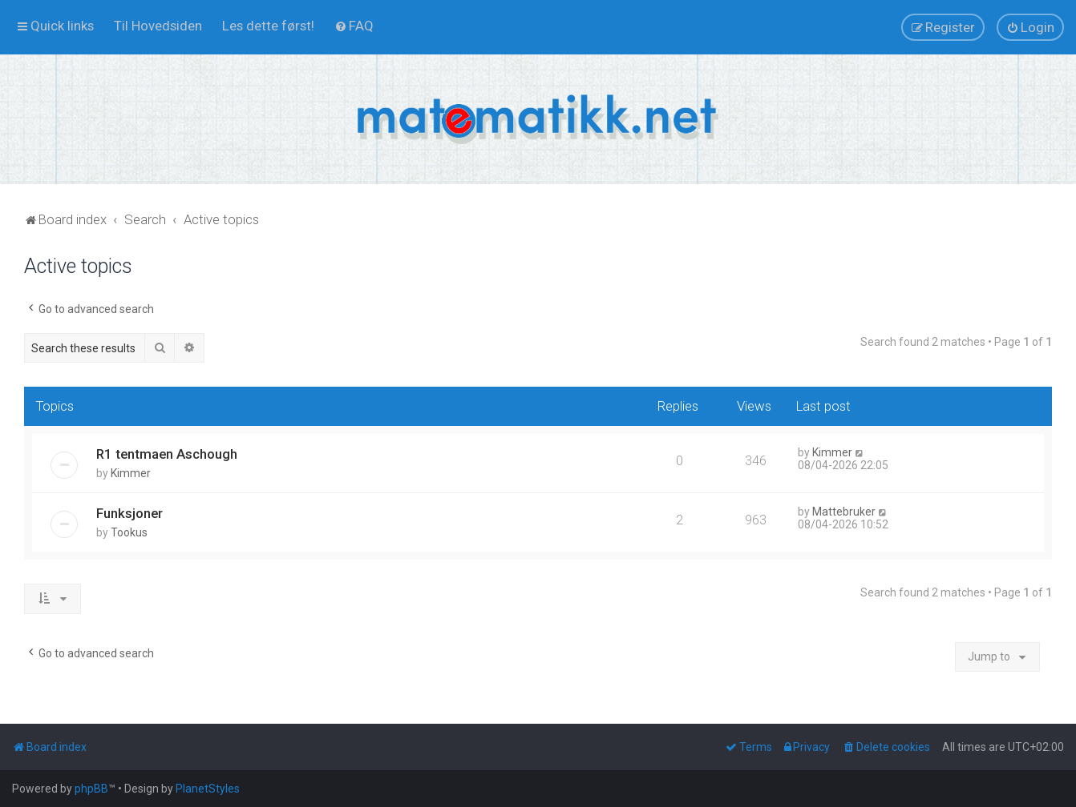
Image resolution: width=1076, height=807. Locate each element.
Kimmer (131, 473)
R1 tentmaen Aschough (166, 454)
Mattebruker (844, 511)
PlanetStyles (208, 788)
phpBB (91, 788)
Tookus (129, 532)
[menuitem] (158, 26)
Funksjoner (129, 513)
